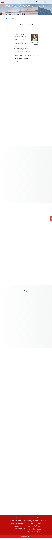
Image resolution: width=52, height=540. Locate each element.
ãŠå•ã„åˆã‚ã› (14, 517)
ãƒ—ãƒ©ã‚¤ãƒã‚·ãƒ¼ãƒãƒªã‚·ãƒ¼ (26, 517)
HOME (7, 18)
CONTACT (17, 526)
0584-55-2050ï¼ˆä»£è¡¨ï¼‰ (33, 526)
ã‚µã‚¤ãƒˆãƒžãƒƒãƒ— (38, 517)
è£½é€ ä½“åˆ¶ (29, 2)
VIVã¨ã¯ (11, 2)
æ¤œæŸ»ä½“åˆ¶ (23, 2)
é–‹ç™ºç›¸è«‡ (46, 2)
